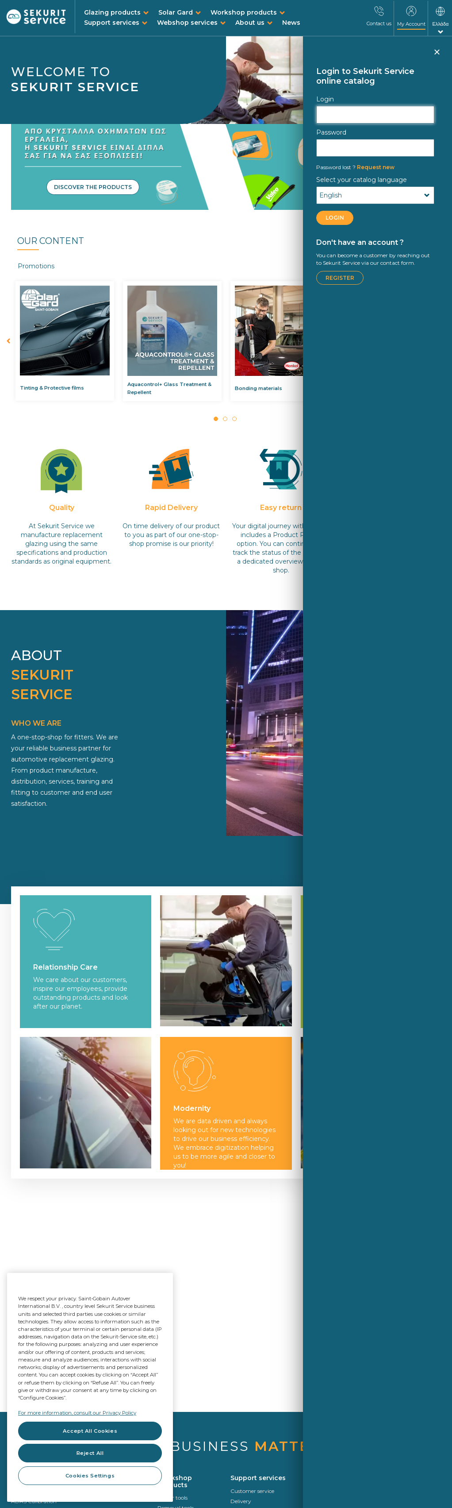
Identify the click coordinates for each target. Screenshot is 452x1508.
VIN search (316, 1501)
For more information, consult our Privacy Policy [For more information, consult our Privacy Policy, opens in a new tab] (77, 1413)
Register (340, 278)
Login (325, 99)
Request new (355, 167)
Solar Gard (175, 12)
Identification (320, 1491)
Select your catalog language (361, 180)
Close (436, 56)
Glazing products (112, 12)
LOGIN (335, 217)
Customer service (252, 1491)
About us (249, 23)
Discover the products (93, 187)
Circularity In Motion (403, 1491)
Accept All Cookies (90, 1431)
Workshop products (244, 12)
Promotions (36, 266)
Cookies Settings (90, 1476)
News (291, 23)
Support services (111, 23)
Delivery (240, 1501)
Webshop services (187, 23)
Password (331, 132)
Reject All (90, 1453)
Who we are (392, 1501)
